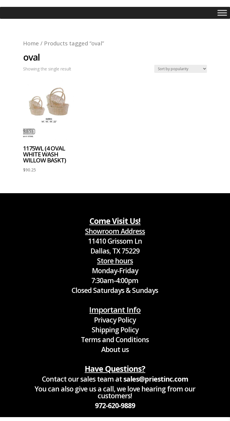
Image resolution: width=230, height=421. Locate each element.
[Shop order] (180, 69)
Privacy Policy (115, 320)
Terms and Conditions (115, 339)
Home (31, 43)
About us (115, 349)
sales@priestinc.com (155, 379)
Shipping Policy (115, 329)
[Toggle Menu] (222, 13)
